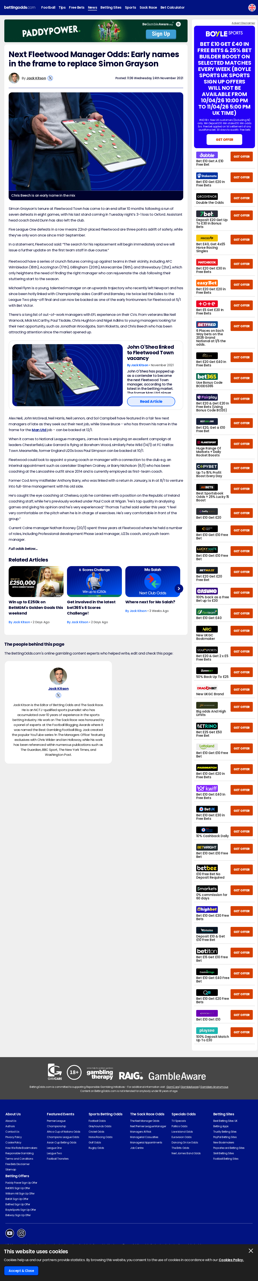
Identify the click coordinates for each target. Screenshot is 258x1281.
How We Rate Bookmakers (21, 1148)
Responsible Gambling (19, 1153)
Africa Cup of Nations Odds (63, 1131)
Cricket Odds (96, 1131)
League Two (54, 1153)
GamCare (172, 1087)
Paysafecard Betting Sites (229, 1148)
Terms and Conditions (19, 1159)
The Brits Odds (180, 1148)
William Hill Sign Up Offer (20, 1193)
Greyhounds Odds (100, 1126)
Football (48, 7)
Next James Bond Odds (186, 1153)
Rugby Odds (96, 1148)
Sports (130, 7)
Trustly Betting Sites (225, 1131)
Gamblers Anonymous (214, 1087)
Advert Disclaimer (243, 23)
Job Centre (136, 1148)
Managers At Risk (140, 1131)
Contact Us (12, 1131)
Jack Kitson (36, 78)
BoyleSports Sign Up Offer (20, 1210)
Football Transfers (57, 1159)
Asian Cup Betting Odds (61, 1142)
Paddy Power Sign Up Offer (21, 1183)
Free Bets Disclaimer (17, 1164)
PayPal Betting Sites (225, 1137)
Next (179, 588)
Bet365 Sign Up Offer (17, 1188)
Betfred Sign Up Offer (17, 1204)
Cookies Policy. (231, 1259)
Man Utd (39, 429)
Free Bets (76, 7)
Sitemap (10, 1169)
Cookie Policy (13, 1142)
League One (54, 1148)
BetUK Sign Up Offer (16, 1199)
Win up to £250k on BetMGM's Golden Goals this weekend (36, 607)
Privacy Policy (13, 1137)
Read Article (151, 401)
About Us (10, 1121)
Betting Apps (221, 1126)
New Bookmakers (223, 1142)
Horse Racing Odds (101, 1137)
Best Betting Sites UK (225, 1121)
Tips (62, 7)
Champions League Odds (63, 1137)
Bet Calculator (173, 7)
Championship (56, 1126)
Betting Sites (110, 7)
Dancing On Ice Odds (185, 1142)
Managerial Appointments (146, 1142)
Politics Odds (179, 1126)
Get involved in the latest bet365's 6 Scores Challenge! (91, 607)
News (92, 7)
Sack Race (148, 7)
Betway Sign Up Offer (17, 1215)
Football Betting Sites (225, 1159)
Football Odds (97, 1121)
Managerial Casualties (144, 1137)
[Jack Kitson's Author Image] (58, 676)
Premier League (56, 1121)
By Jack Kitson (138, 365)
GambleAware (190, 1087)
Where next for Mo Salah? (150, 602)
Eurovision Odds (181, 1137)
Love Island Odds (182, 1131)
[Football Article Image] (67, 375)
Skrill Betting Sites (223, 1153)
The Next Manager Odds (144, 1121)
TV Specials (179, 1121)
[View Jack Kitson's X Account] (50, 78)
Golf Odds (95, 1142)
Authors (10, 1126)
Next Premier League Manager (148, 1126)
